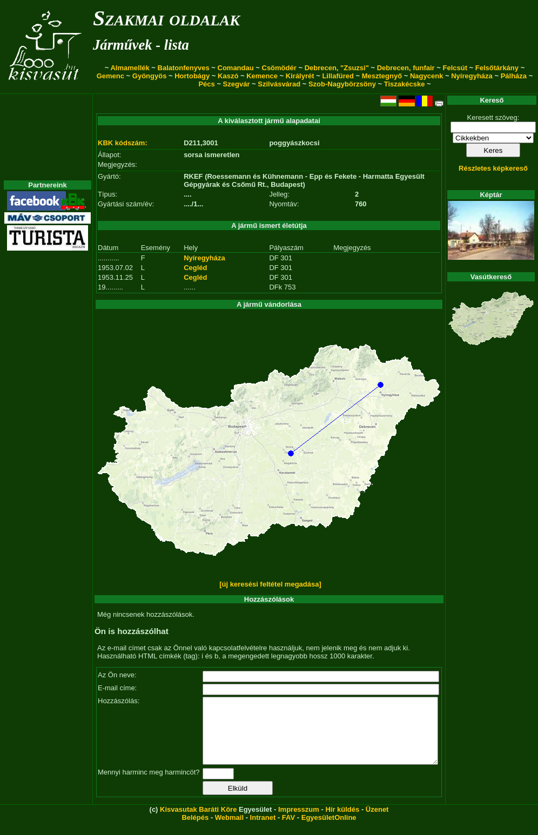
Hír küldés (342, 822)
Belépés (195, 830)
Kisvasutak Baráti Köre (198, 822)
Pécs (206, 84)
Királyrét (300, 76)
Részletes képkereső (493, 168)
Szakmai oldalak (166, 18)
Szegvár (236, 84)
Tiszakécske (404, 84)
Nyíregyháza (472, 76)
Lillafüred (338, 76)
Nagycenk (426, 76)
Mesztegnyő (382, 76)
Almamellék (129, 68)
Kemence (262, 76)
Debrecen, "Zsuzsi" (337, 68)
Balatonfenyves (184, 68)
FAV (288, 830)
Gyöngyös (149, 76)
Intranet (263, 830)
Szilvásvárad (279, 84)
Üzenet (377, 822)
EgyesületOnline (329, 830)
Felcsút (454, 68)
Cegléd (195, 268)
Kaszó (228, 76)
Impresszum (298, 822)
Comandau (236, 68)
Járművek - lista (141, 45)
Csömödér (279, 68)
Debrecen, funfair (406, 68)
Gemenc (110, 76)
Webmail (229, 830)
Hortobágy (192, 76)
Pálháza (514, 76)
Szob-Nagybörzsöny (342, 84)
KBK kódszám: (122, 143)
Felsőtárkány (497, 68)
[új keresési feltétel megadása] (270, 584)
